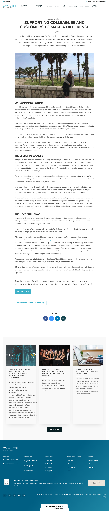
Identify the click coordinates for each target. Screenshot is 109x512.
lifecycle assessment (55, 240)
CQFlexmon (72, 467)
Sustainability (70, 6)
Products (49, 6)
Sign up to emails (95, 483)
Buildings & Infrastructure (39, 6)
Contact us (92, 467)
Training (49, 467)
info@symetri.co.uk (12, 464)
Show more (54, 430)
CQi (69, 471)
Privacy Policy (96, 495)
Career (91, 464)
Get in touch (22, 291)
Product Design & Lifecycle (23, 6)
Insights (78, 6)
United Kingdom (101, 1)
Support (49, 471)
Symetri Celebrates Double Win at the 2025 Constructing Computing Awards (54, 373)
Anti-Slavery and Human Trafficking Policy (65, 495)
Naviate (70, 460)
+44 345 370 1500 (11, 460)
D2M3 (82, 6)
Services (55, 6)
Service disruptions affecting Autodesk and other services (87, 372)
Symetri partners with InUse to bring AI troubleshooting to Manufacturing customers (19, 374)
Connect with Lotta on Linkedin (30, 303)
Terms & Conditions (85, 495)
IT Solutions (62, 6)
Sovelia (70, 464)
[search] (102, 6)
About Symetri (89, 6)
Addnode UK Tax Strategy (44, 495)
